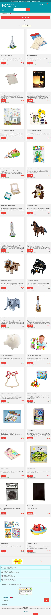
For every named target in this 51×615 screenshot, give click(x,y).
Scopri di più (3, 550)
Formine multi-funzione (31, 430)
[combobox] (19, 9)
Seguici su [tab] (4, 602)
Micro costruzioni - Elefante (6, 318)
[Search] (28, 9)
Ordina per (20, 25)
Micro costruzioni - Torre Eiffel (6, 55)
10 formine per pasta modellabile (33, 168)
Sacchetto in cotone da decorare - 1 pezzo (8, 92)
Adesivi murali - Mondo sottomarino (7, 130)
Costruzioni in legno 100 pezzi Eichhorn (34, 355)
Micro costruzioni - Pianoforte (32, 280)
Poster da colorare (4, 430)
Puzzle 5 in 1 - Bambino (5, 468)
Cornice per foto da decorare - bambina (34, 130)
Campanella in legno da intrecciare (7, 393)
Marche (6, 13)
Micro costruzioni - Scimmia (32, 205)
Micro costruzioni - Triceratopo (6, 280)
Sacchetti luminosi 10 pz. (31, 92)
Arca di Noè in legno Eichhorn (6, 168)
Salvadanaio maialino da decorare (7, 355)
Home (3, 13)
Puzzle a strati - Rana (31, 468)
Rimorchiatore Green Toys (32, 543)
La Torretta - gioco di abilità (32, 393)
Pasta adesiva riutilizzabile (32, 55)
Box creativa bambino (4, 543)
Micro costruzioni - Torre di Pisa (6, 243)
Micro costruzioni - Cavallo (32, 243)
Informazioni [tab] (5, 598)
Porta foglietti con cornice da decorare (8, 205)
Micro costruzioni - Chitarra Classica (33, 318)
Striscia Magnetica (4, 505)
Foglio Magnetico (30, 505)
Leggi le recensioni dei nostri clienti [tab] (11, 582)
